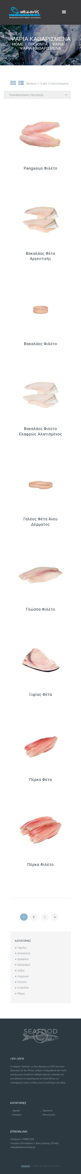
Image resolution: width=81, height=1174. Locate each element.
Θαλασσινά (23, 953)
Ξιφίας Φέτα (40, 694)
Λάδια (20, 970)
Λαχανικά (23, 976)
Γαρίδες (22, 947)
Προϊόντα (38, 44)
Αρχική (16, 1110)
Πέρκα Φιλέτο (40, 864)
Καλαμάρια (23, 964)
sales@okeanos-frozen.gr (22, 1147)
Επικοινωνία (49, 1114)
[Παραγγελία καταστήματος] (37, 95)
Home (17, 44)
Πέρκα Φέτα (40, 779)
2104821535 (27, 1139)
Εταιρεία (17, 1114)
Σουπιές (22, 981)
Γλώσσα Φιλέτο (40, 609)
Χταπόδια (23, 987)
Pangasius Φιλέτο (40, 168)
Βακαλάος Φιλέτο (40, 343)
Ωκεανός (25, 1166)
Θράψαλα (22, 959)
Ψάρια (58, 44)
